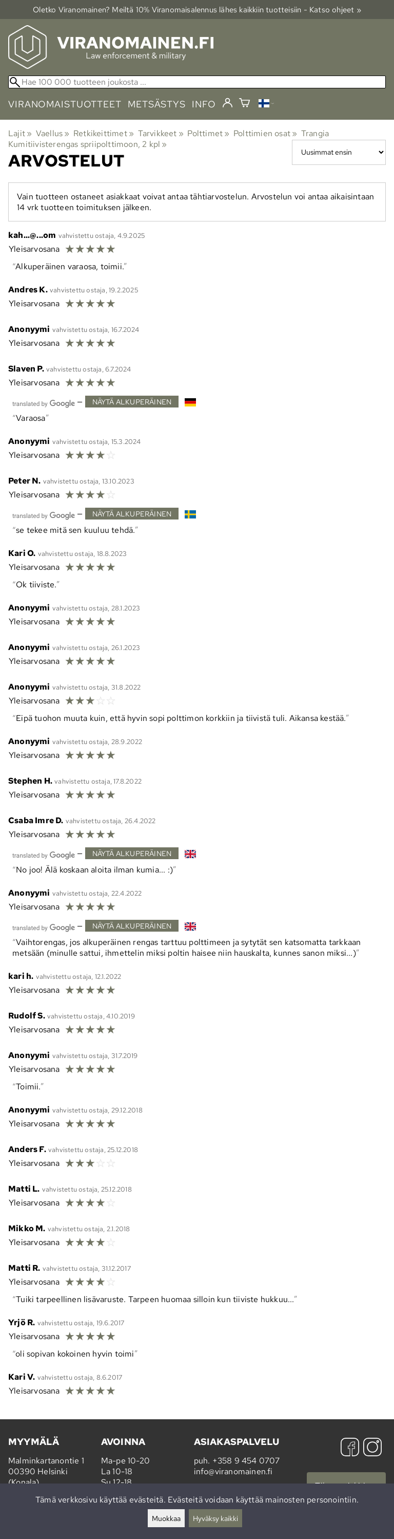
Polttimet (208, 133)
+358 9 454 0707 (246, 1460)
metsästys (157, 104)
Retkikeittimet (103, 133)
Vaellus (53, 133)
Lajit (20, 133)
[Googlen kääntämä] (43, 402)
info (204, 104)
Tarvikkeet (161, 133)
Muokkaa (166, 1518)
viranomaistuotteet (65, 104)
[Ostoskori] (244, 104)
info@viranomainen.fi (233, 1471)
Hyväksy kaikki (215, 1518)
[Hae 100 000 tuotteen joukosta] (197, 82)
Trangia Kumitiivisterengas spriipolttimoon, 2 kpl (168, 139)
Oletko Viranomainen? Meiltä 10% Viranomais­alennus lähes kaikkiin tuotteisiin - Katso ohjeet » (197, 9)
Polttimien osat (265, 133)
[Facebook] (350, 1448)
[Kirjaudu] (227, 103)
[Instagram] (372, 1448)
